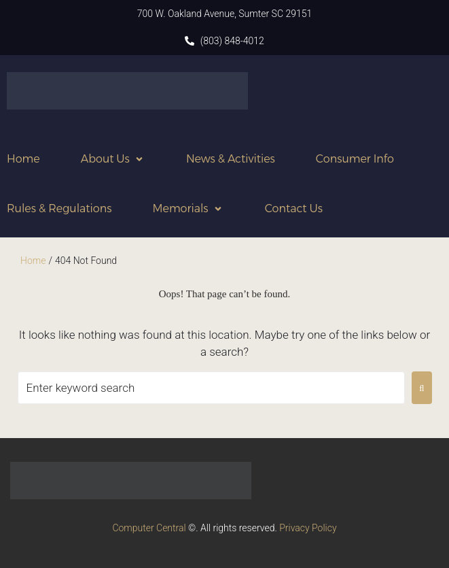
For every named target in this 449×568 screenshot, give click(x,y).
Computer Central (148, 527)
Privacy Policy (307, 527)
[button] (113, 159)
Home (33, 260)
